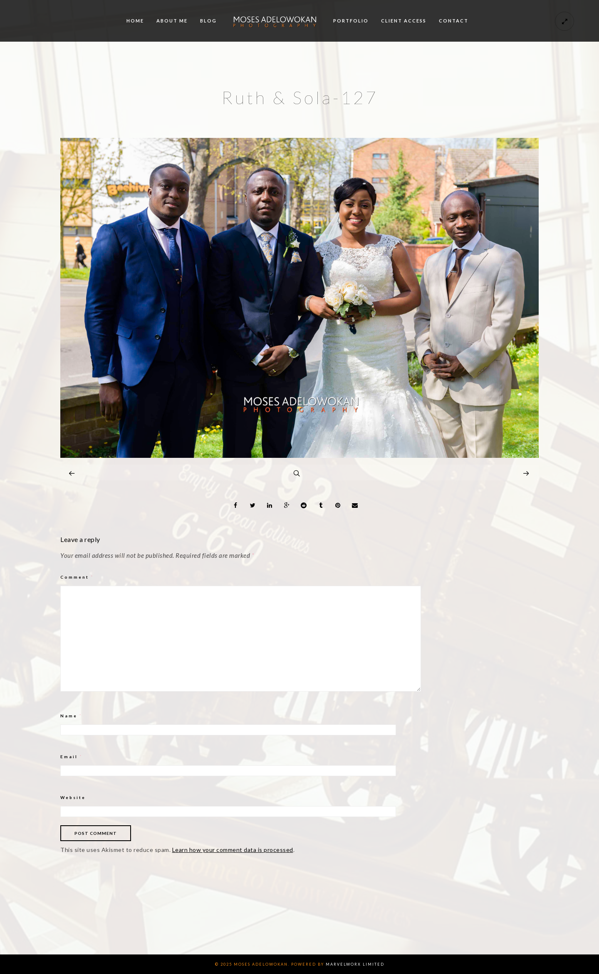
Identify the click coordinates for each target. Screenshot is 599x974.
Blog (208, 20)
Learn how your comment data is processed (232, 849)
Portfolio (351, 20)
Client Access (403, 20)
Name (71, 715)
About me (172, 20)
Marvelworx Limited (355, 964)
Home (135, 20)
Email (71, 756)
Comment (77, 576)
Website (73, 797)
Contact (453, 20)
